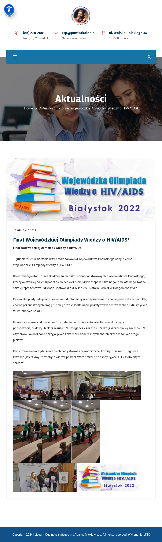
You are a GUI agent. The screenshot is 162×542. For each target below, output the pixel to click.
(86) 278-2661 (34, 33)
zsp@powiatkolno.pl (79, 33)
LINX (147, 534)
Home (28, 108)
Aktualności (47, 108)
